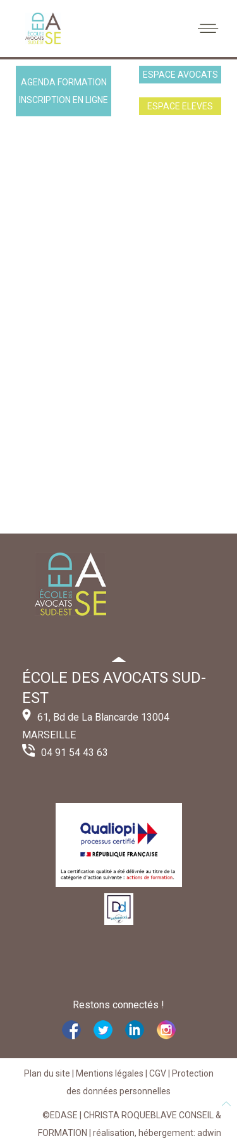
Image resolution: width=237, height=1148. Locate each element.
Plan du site (47, 1073)
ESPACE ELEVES (180, 106)
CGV (157, 1073)
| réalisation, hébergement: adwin (154, 1133)
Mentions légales (109, 1073)
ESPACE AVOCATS (180, 75)
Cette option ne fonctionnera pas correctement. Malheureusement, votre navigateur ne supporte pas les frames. (118, 328)
